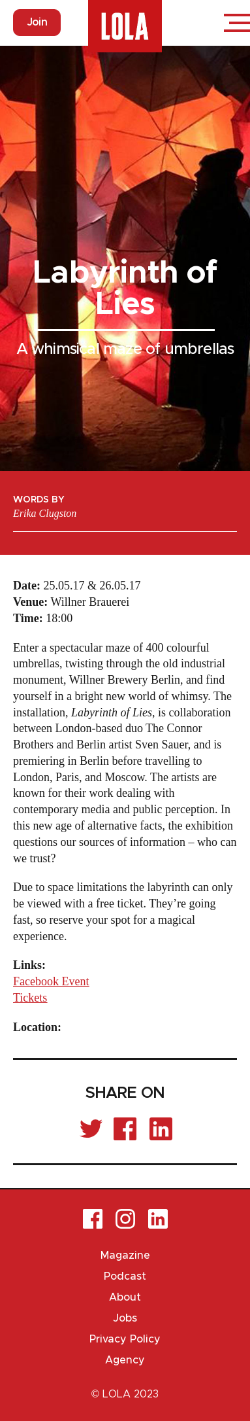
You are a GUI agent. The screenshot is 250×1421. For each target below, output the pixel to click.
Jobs (125, 1318)
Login (197, 22)
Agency (125, 1360)
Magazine (125, 1255)
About (125, 1297)
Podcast (125, 1276)
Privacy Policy (125, 1339)
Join (37, 22)
